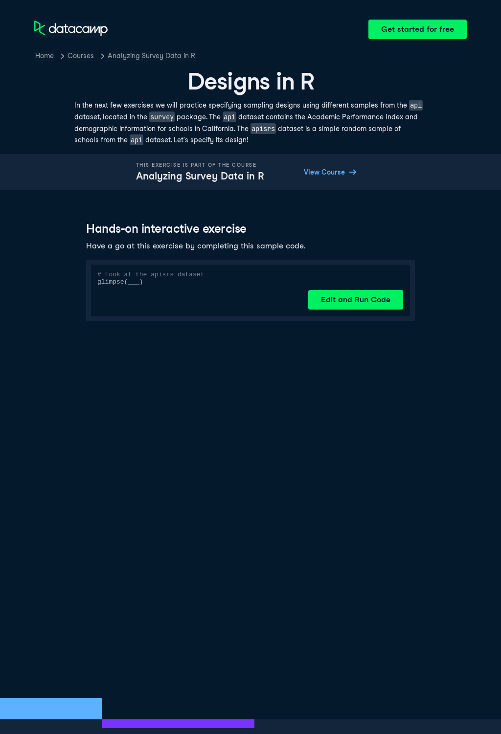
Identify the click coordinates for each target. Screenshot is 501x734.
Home (44, 56)
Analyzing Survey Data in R (151, 56)
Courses (81, 56)
